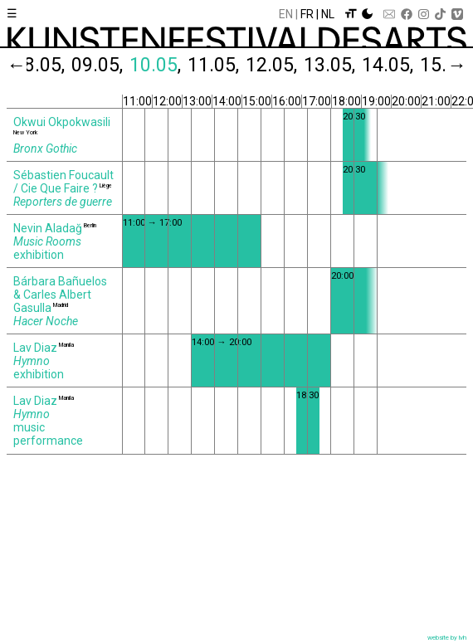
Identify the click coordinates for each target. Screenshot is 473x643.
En (286, 14)
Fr (307, 14)
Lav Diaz (35, 347)
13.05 (330, 65)
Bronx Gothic (45, 148)
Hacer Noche (45, 321)
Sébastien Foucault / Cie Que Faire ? (63, 181)
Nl (327, 14)
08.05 (40, 65)
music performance (48, 434)
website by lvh (446, 637)
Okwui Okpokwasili (61, 122)
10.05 (156, 65)
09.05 (98, 65)
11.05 (214, 65)
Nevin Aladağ (47, 228)
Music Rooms (47, 241)
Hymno (31, 361)
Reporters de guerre (62, 201)
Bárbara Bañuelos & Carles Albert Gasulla (60, 294)
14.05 (388, 65)
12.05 (272, 65)
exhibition (38, 254)
